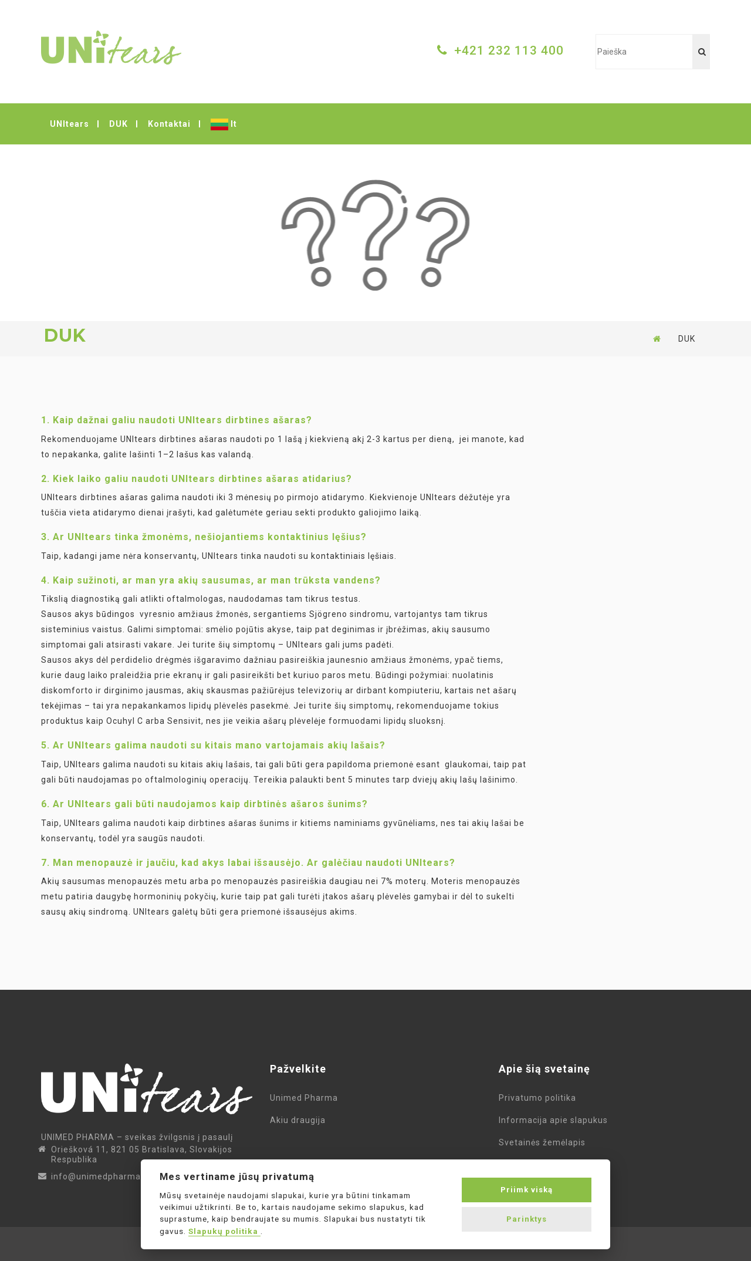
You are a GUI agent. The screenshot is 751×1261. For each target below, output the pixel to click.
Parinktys (526, 1219)
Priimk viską (526, 1189)
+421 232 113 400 (509, 50)
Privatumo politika (540, 1097)
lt (224, 124)
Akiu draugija (298, 1120)
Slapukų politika (224, 1231)
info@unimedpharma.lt (100, 1176)
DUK (118, 124)
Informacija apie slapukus (556, 1120)
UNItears (69, 124)
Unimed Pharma (306, 1097)
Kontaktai (169, 124)
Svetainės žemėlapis (544, 1142)
